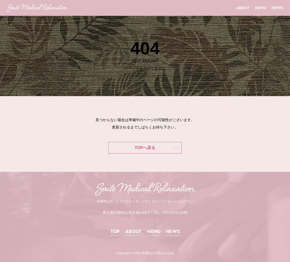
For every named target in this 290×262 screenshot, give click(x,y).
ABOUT (243, 8)
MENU (260, 8)
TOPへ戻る (145, 147)
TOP (115, 231)
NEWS (277, 8)
